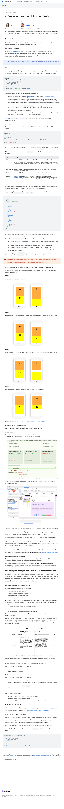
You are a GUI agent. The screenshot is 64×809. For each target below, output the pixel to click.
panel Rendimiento (24, 434)
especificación (47, 180)
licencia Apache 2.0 (13, 755)
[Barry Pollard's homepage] (33, 26)
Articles (4, 5)
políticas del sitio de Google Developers (41, 755)
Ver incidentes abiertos (6, 804)
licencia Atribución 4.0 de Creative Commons (41, 754)
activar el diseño (27, 707)
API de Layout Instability (12, 51)
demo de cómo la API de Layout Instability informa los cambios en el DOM (28, 421)
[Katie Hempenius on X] (11, 26)
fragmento (12, 70)
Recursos (19, 1)
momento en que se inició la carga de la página (40, 174)
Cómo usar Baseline (39, 1)
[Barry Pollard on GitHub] (28, 26)
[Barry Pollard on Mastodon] (29, 26)
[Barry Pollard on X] (26, 26)
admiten (25, 61)
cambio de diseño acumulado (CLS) (33, 70)
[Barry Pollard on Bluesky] (31, 26)
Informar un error (5, 802)
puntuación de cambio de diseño (33, 167)
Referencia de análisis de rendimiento (49, 552)
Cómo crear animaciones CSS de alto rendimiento (37, 710)
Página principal (8, 12)
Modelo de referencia (28, 1)
